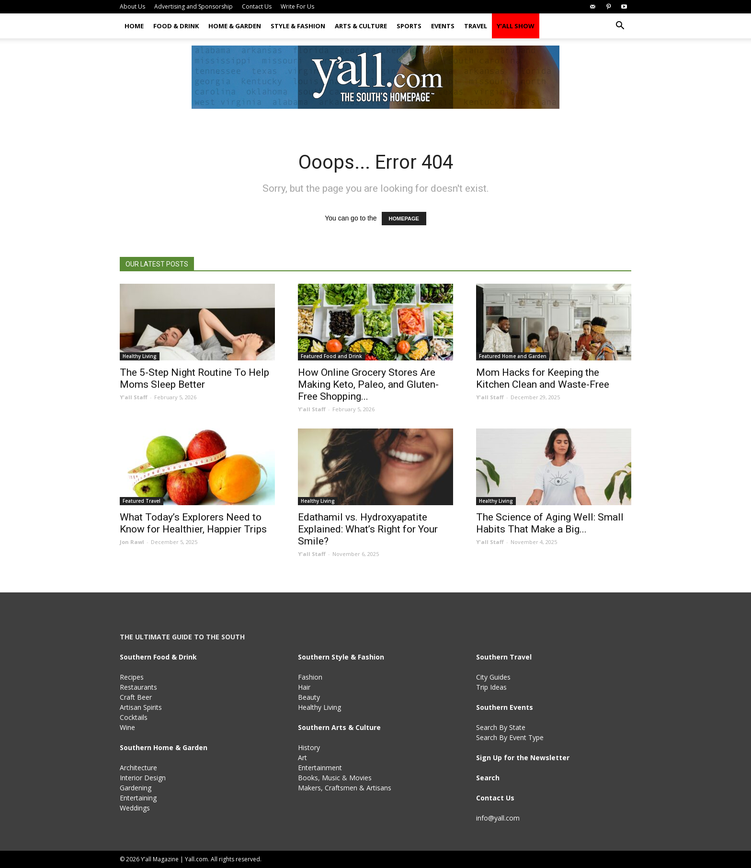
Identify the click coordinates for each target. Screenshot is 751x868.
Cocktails (134, 717)
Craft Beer (136, 697)
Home (134, 26)
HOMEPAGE (404, 218)
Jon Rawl (132, 541)
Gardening (135, 787)
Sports (409, 26)
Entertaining (138, 797)
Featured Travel (141, 501)
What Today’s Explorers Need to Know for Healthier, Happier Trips (193, 523)
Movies (360, 777)
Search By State (500, 727)
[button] (619, 26)
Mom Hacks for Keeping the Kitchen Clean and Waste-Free (542, 378)
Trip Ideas (491, 687)
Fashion (310, 677)
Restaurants (138, 687)
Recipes (132, 677)
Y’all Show (516, 26)
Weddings (135, 807)
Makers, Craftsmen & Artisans (344, 787)
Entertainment (320, 767)
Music (331, 777)
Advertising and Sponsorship (193, 6)
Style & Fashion (298, 26)
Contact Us (257, 6)
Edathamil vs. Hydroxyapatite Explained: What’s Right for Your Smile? (368, 529)
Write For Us (297, 6)
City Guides (493, 677)
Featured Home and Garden (512, 356)
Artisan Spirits (141, 707)
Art (302, 757)
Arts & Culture (361, 26)
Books (308, 777)
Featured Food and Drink (331, 356)
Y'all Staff (134, 397)
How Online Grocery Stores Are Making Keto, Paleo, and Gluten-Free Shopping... (368, 384)
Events (443, 26)
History (309, 747)
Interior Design (143, 777)
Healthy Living (140, 356)
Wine (127, 727)
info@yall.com (498, 817)
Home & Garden (234, 26)
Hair (304, 687)
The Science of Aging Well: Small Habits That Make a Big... (550, 523)
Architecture (138, 767)
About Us (132, 6)
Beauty (309, 697)
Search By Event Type (510, 737)
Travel (475, 26)
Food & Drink (176, 26)
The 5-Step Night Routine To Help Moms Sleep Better (194, 378)
